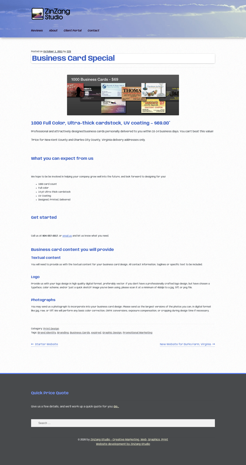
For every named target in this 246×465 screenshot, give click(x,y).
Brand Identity (47, 333)
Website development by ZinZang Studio (123, 444)
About (53, 30)
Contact (93, 30)
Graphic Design (112, 333)
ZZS (69, 51)
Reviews (37, 30)
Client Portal (73, 30)
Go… (116, 406)
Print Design (51, 329)
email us (67, 236)
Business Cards (80, 333)
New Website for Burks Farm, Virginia (185, 344)
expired (96, 333)
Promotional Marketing (137, 333)
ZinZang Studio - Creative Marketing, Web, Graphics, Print (129, 439)
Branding (63, 333)
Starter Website (46, 344)
